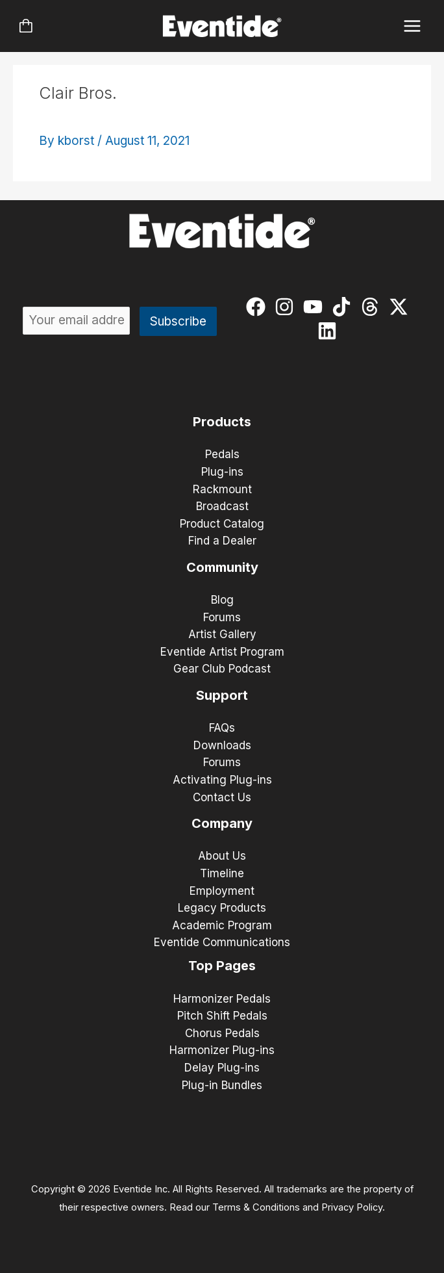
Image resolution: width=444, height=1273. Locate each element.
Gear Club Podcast (222, 668)
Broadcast (222, 506)
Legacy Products (222, 907)
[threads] (373, 306)
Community (222, 567)
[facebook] (258, 306)
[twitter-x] (401, 306)
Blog (222, 599)
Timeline (222, 873)
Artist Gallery (222, 634)
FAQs (222, 727)
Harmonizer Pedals (222, 998)
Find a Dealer (222, 540)
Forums (222, 617)
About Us (222, 855)
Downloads (222, 745)
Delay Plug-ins (222, 1067)
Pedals (222, 454)
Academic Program (222, 925)
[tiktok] (344, 306)
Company (222, 823)
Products (222, 422)
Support (222, 695)
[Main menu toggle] (412, 26)
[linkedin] (330, 331)
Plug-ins (222, 471)
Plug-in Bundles (222, 1085)
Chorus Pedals (222, 1033)
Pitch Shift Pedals (222, 1015)
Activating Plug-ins (222, 779)
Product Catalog (222, 523)
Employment (222, 890)
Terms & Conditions (256, 1207)
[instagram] (287, 306)
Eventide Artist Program (222, 651)
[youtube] (315, 306)
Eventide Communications (222, 942)
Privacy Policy (351, 1207)
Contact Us (222, 797)
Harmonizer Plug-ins (222, 1050)
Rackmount (222, 489)
